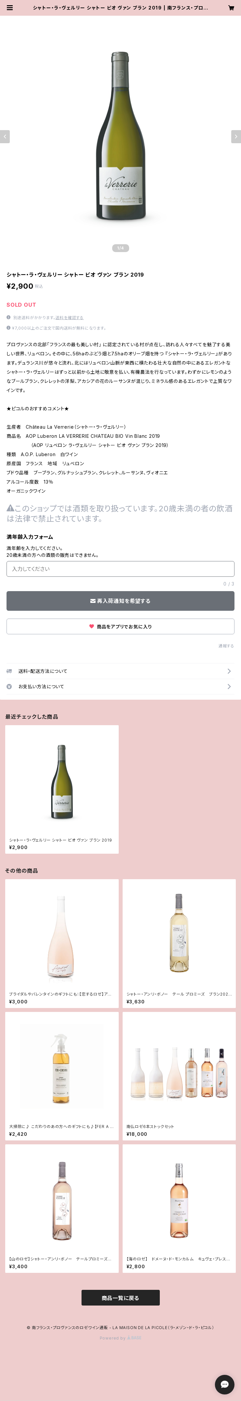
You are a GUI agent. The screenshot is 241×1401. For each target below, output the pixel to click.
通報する (226, 645)
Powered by (121, 1338)
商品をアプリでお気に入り (120, 626)
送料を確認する (69, 317)
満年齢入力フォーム (30, 537)
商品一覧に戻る (121, 1298)
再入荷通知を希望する (120, 601)
